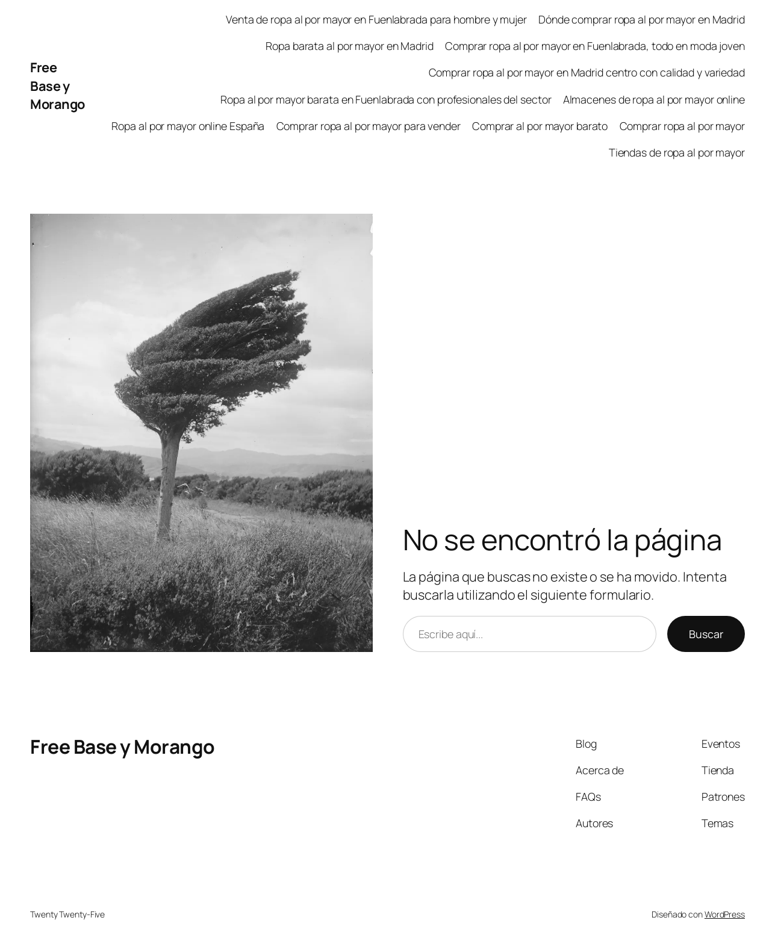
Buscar (706, 634)
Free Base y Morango (57, 85)
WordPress (725, 914)
